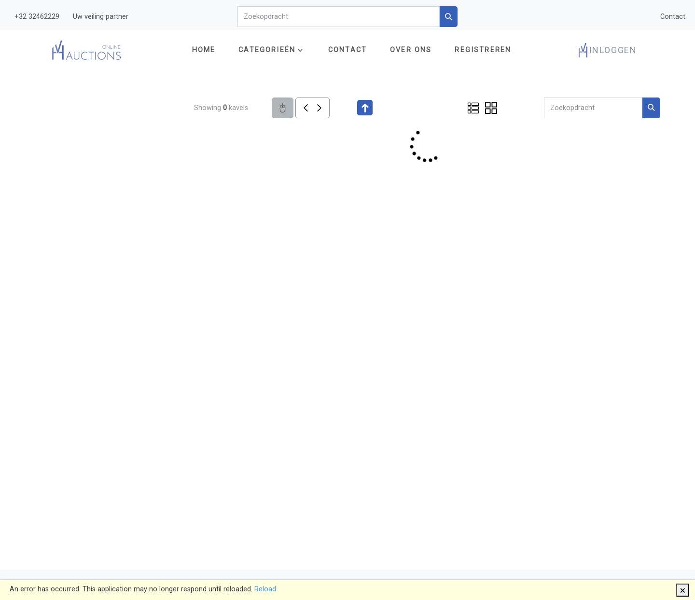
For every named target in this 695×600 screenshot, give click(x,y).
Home (204, 50)
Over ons (410, 50)
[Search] (338, 16)
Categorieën (266, 50)
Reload (265, 589)
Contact (672, 17)
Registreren (483, 50)
